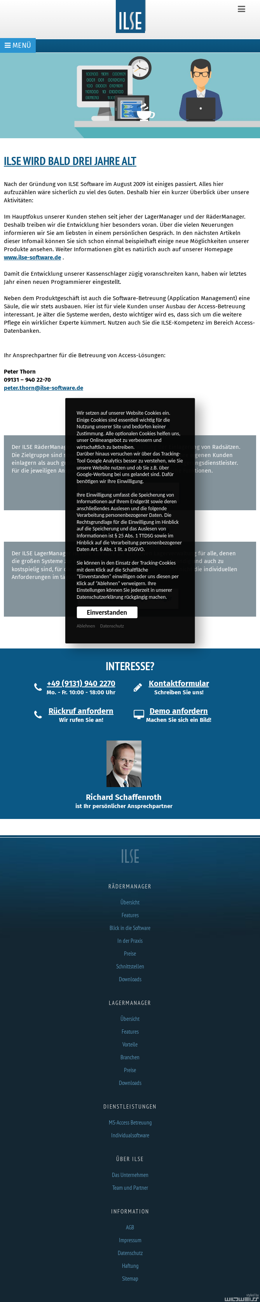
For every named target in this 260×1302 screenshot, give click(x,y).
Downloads (130, 979)
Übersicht (130, 902)
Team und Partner (130, 1187)
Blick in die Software (130, 928)
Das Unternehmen (130, 1175)
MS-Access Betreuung (130, 1122)
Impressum (130, 1240)
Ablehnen (86, 626)
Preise (130, 953)
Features (130, 915)
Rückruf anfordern (81, 711)
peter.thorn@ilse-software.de (43, 387)
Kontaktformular (179, 683)
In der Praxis (130, 940)
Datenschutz (112, 626)
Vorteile (130, 1044)
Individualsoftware (130, 1135)
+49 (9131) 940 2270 (81, 683)
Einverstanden (107, 612)
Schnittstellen (130, 966)
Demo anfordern (179, 711)
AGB (130, 1227)
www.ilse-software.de (32, 257)
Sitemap (130, 1278)
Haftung (130, 1265)
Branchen (130, 1057)
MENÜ (18, 45)
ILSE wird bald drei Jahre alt (70, 160)
